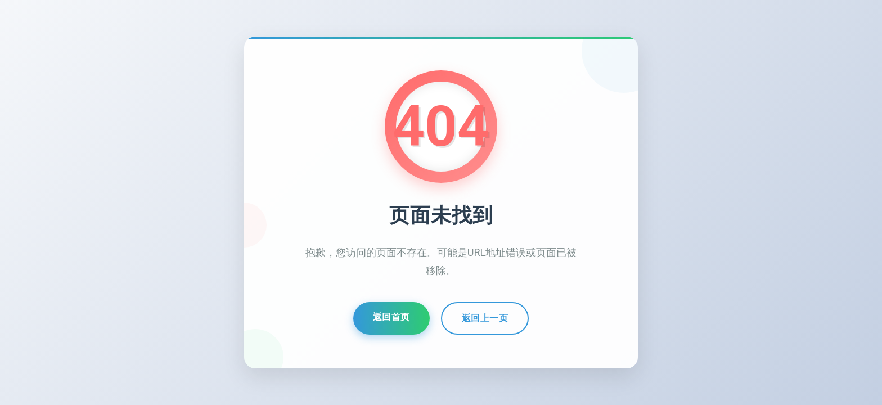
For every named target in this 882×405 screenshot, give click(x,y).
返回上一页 (485, 318)
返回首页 (391, 317)
